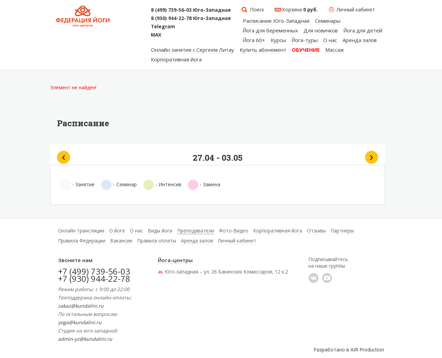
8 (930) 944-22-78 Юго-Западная (191, 18)
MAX (156, 34)
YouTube (327, 278)
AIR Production (367, 349)
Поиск (257, 9)
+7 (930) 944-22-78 (94, 278)
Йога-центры (175, 260)
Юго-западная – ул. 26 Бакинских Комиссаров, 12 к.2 (223, 271)
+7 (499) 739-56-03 (94, 271)
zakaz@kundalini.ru (81, 305)
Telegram (163, 26)
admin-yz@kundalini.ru (85, 339)
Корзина (300, 9)
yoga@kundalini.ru (80, 322)
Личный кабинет (356, 9)
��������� (313, 278)
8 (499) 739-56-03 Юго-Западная (191, 10)
